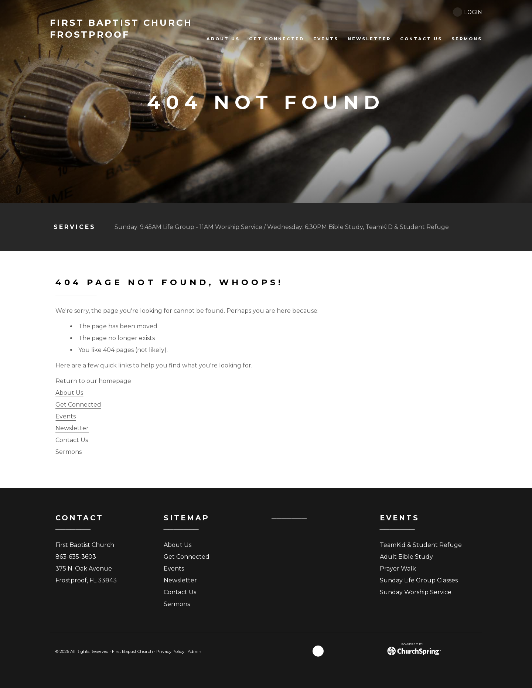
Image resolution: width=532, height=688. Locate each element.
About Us (69, 392)
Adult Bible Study (406, 556)
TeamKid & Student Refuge (421, 544)
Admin (194, 651)
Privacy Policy (170, 651)
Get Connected (78, 404)
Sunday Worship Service (415, 592)
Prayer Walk (398, 568)
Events (65, 416)
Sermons (68, 451)
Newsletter (72, 428)
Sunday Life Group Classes (419, 580)
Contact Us (71, 440)
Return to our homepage (93, 380)
